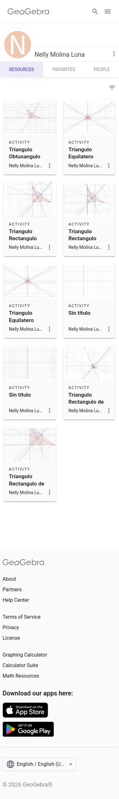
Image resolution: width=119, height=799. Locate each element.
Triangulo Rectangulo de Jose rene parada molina (26, 487)
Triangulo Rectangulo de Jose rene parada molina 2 (88, 405)
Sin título (79, 313)
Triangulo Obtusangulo (24, 153)
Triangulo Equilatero (81, 153)
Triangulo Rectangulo (23, 234)
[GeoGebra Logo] (28, 11)
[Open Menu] (107, 11)
